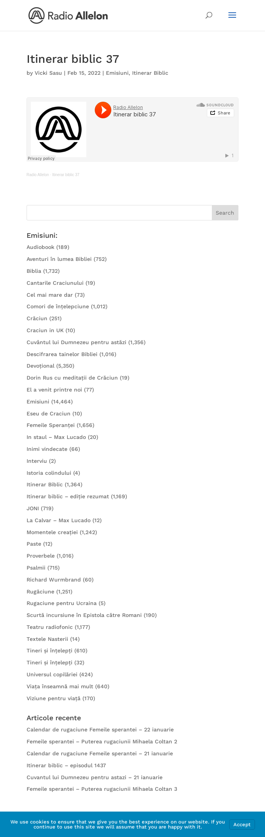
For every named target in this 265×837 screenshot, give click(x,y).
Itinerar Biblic (150, 73)
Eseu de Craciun (48, 413)
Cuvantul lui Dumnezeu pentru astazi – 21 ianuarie (95, 777)
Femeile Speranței (51, 425)
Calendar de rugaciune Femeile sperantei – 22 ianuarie (100, 729)
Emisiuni (117, 73)
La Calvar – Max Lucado (59, 520)
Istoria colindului (49, 473)
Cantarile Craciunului (55, 283)
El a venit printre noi (54, 390)
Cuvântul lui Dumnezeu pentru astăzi (76, 342)
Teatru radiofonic (50, 627)
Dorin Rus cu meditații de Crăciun (72, 378)
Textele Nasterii (47, 639)
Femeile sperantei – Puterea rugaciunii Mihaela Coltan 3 (102, 789)
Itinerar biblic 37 (66, 175)
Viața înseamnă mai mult (60, 686)
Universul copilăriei (52, 674)
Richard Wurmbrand (54, 579)
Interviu (37, 461)
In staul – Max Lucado (56, 437)
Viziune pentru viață (54, 698)
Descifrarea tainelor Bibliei (62, 354)
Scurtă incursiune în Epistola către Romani (84, 615)
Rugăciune (40, 591)
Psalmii (36, 568)
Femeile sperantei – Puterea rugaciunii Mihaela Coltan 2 (102, 741)
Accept (242, 824)
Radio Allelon (38, 175)
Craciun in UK (45, 330)
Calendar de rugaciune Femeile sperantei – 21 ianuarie (100, 753)
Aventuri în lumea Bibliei (59, 259)
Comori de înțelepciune (58, 306)
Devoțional (40, 366)
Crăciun (37, 318)
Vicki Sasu (48, 73)
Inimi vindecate (47, 449)
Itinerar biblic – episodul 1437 (66, 765)
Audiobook (40, 247)
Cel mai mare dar (50, 295)
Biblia (34, 271)
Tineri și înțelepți (49, 650)
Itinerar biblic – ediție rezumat (68, 496)
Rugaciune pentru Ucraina (62, 603)
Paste (34, 544)
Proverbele (41, 556)
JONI (33, 508)
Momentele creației (52, 532)
